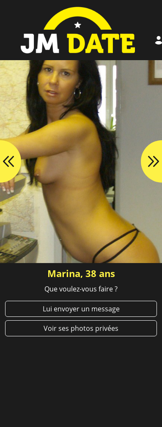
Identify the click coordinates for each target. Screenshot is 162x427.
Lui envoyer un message (81, 308)
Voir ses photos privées (81, 328)
